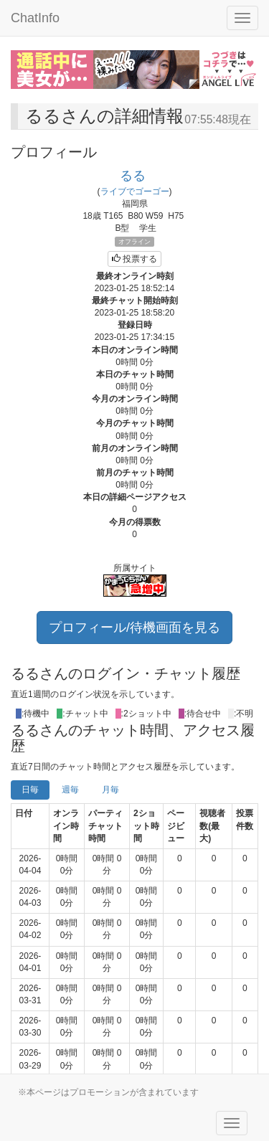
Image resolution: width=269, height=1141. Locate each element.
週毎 (70, 790)
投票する (134, 259)
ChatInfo (35, 18)
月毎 (110, 790)
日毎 (30, 790)
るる (133, 176)
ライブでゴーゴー (134, 191)
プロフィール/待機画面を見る (134, 627)
